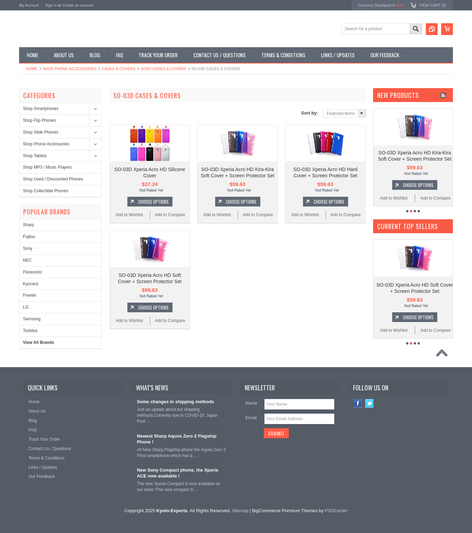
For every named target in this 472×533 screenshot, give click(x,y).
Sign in (51, 5)
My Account (29, 5)
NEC (27, 260)
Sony (27, 248)
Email (251, 417)
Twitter (369, 403)
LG (25, 307)
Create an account (77, 5)
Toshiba (30, 330)
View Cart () (432, 5)
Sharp (28, 224)
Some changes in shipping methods (175, 401)
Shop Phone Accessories (69, 69)
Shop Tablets (35, 155)
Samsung (32, 318)
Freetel (29, 295)
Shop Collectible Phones (45, 190)
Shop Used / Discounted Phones (53, 179)
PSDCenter (336, 510)
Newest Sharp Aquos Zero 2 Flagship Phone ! (176, 439)
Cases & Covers (118, 69)
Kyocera (30, 283)
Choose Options (153, 201)
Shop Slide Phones (40, 132)
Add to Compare (170, 214)
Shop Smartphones (41, 108)
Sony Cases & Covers (163, 69)
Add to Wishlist (129, 214)
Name (251, 403)
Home (31, 69)
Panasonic (32, 272)
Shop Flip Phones (39, 120)
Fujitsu (29, 236)
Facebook (358, 403)
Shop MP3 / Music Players (47, 167)
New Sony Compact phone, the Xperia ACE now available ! (177, 473)
